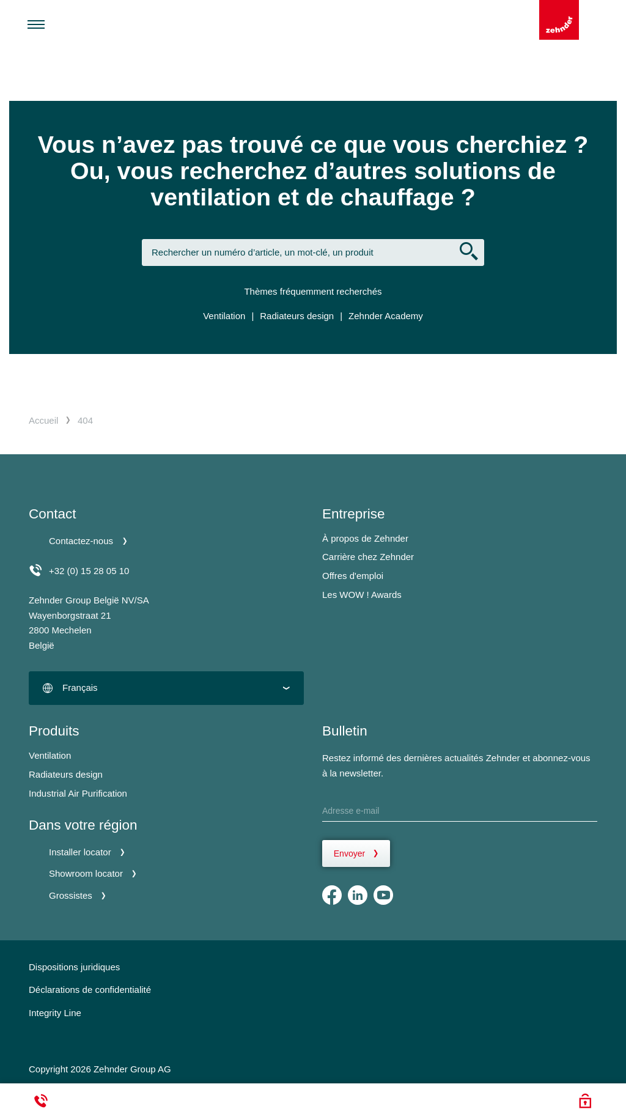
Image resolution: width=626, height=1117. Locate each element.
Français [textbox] (80, 687)
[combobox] (166, 688)
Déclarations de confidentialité (90, 989)
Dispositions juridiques (74, 967)
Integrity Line (55, 1013)
